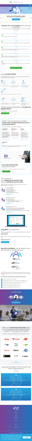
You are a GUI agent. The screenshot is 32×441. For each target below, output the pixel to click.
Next (30, 18)
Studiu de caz (16, 412)
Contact (6, 171)
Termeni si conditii (16, 417)
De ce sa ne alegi (5, 113)
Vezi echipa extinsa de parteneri (16, 362)
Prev (1, 18)
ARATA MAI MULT (16, 383)
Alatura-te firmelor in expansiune (16, 67)
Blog (16, 414)
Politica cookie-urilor (11, 436)
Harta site (16, 420)
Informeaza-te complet (5, 139)
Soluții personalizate (9, 194)
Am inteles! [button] (27, 437)
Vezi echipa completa (16, 302)
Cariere (16, 411)
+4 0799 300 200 (16, 427)
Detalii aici (16, 19)
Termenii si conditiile (18, 436)
